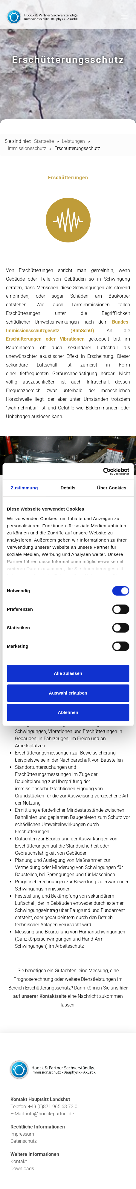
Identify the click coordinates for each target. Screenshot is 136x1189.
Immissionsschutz (27, 148)
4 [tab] (126, 460)
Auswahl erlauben (68, 692)
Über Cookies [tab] (111, 487)
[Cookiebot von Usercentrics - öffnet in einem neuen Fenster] (103, 471)
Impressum (22, 1134)
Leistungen (73, 141)
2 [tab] (126, 442)
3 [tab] (126, 451)
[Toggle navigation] (124, 17)
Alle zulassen (68, 673)
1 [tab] (126, 433)
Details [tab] (68, 487)
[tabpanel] (68, 455)
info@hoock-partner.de (50, 1114)
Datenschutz (23, 1141)
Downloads (22, 1168)
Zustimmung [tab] (24, 487)
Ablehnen (68, 712)
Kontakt (18, 1161)
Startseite (44, 141)
